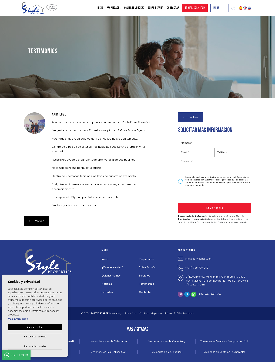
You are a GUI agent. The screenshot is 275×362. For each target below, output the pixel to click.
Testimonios (146, 283)
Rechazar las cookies (35, 346)
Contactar (173, 7)
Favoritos (107, 292)
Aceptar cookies (35, 327)
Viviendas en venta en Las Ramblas (224, 352)
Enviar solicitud (195, 7)
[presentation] (197, 195)
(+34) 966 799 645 (196, 267)
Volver (36, 221)
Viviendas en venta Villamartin (108, 341)
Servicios (144, 275)
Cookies (144, 313)
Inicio (100, 7)
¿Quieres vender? (134, 7)
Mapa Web (157, 313)
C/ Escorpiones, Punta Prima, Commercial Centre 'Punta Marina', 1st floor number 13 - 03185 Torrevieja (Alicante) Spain (217, 280)
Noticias (107, 283)
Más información (18, 319)
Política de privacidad (222, 180)
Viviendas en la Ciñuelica (167, 352)
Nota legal (117, 313)
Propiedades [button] (114, 7)
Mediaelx (188, 313)
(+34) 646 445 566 (209, 294)
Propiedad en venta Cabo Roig (166, 341)
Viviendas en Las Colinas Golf (108, 352)
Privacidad (131, 313)
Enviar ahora (214, 207)
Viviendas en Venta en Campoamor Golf (224, 341)
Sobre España (155, 7)
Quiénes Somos (111, 275)
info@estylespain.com (198, 258)
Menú (219, 7)
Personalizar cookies (35, 336)
